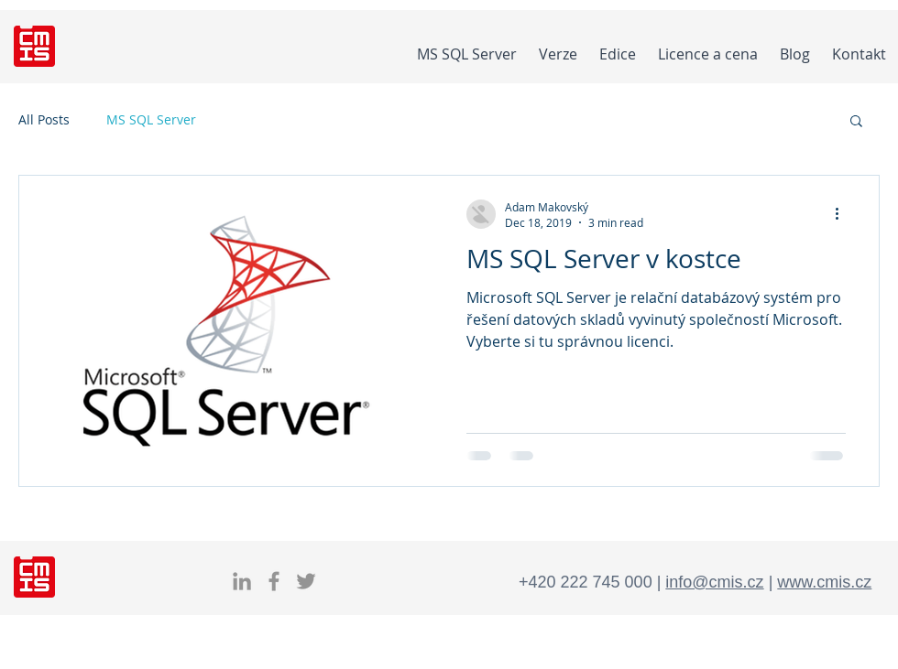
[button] (856, 122)
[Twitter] (306, 581)
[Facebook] (274, 581)
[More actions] (843, 214)
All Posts (44, 119)
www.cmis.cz (824, 582)
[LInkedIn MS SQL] (242, 581)
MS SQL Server (151, 119)
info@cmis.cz (714, 582)
